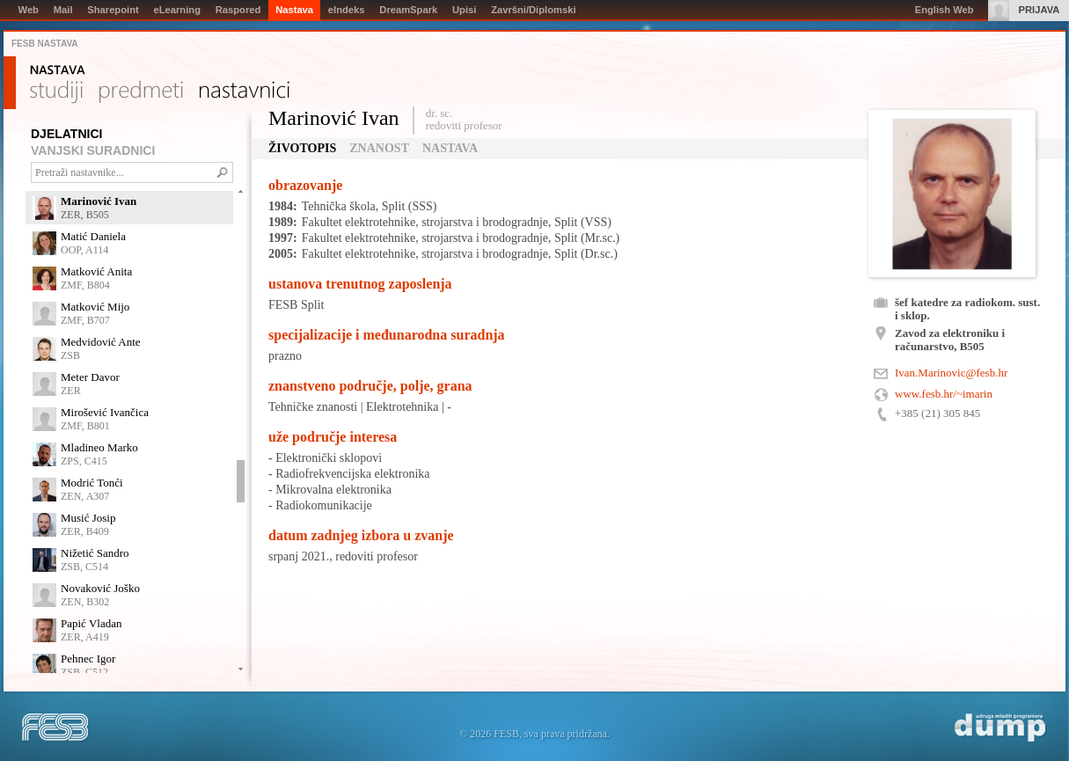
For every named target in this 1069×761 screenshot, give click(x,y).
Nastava (57, 70)
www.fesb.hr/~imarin (943, 393)
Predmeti (141, 92)
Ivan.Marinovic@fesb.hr (951, 372)
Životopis (302, 148)
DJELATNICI (66, 134)
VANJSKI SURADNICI (93, 150)
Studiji (56, 92)
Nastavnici (244, 92)
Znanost (379, 148)
